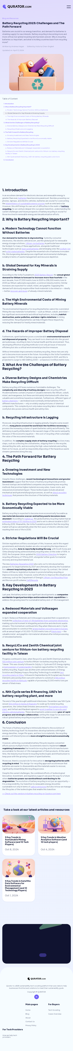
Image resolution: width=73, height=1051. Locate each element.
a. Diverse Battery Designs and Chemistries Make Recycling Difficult (30, 126)
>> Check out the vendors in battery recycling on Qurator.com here (31, 794)
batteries (22, 198)
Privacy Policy (30, 1026)
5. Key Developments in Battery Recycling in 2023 (22, 145)
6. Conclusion (9, 160)
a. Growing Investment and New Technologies (22, 135)
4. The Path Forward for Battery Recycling (18, 132)
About (28, 1018)
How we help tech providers (10, 1036)
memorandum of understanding (18, 667)
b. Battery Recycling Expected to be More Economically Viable (28, 138)
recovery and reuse (18, 291)
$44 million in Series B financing (23, 704)
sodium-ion (65, 249)
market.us (28, 519)
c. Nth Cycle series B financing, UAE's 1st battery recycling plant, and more (32, 157)
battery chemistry (10, 401)
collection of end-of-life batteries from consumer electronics (40, 620)
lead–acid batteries (30, 249)
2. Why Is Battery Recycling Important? (17, 107)
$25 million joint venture (13, 661)
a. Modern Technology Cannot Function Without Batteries (27, 110)
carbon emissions (38, 787)
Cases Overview (54, 1014)
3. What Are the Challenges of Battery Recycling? (22, 123)
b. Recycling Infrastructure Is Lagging (19, 129)
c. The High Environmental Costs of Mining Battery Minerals (27, 116)
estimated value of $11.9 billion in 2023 (19, 521)
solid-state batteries (15, 251)
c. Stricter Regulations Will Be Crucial (19, 142)
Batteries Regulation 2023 (22, 564)
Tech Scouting (54, 1010)
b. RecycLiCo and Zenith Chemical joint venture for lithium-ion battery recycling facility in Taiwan (35, 152)
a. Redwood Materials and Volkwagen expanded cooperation (28, 148)
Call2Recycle (32, 580)
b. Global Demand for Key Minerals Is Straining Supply (25, 113)
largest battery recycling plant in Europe (50, 629)
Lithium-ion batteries (34, 243)
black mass (56, 631)
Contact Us (30, 1022)
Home (27, 1010)
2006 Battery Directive (46, 554)
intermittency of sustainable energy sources (25, 203)
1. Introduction (9, 104)
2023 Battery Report (44, 275)
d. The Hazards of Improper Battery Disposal (22, 119)
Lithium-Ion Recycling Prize (55, 577)
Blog (27, 1014)
